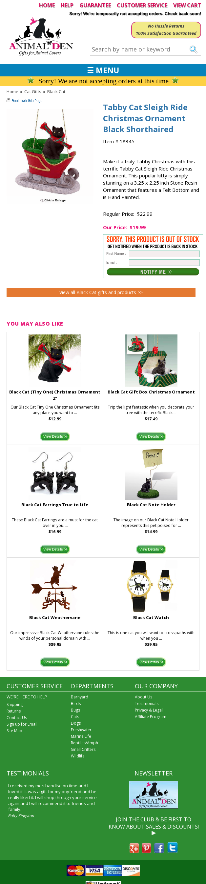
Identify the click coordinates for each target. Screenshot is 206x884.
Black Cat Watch (151, 617)
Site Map (14, 730)
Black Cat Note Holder (151, 505)
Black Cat (56, 91)
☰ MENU (103, 70)
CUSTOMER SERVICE (142, 5)
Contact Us (17, 717)
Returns (14, 711)
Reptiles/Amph (84, 743)
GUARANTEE (95, 5)
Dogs (76, 723)
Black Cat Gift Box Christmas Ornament (151, 392)
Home (12, 91)
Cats (75, 716)
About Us (143, 697)
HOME (47, 5)
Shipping (15, 704)
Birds (76, 703)
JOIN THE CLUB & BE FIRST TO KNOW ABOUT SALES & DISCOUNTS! (154, 823)
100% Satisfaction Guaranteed (166, 33)
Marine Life (81, 736)
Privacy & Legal (149, 710)
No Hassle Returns (166, 26)
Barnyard (79, 697)
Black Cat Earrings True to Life (54, 505)
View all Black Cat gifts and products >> (101, 292)
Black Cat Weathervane (54, 617)
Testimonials (146, 703)
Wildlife (78, 756)
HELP (67, 5)
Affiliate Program (150, 716)
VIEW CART (187, 5)
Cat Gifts (32, 91)
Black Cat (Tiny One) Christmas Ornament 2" (54, 395)
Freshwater (81, 730)
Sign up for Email (22, 724)
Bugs (75, 710)
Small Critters (83, 749)
